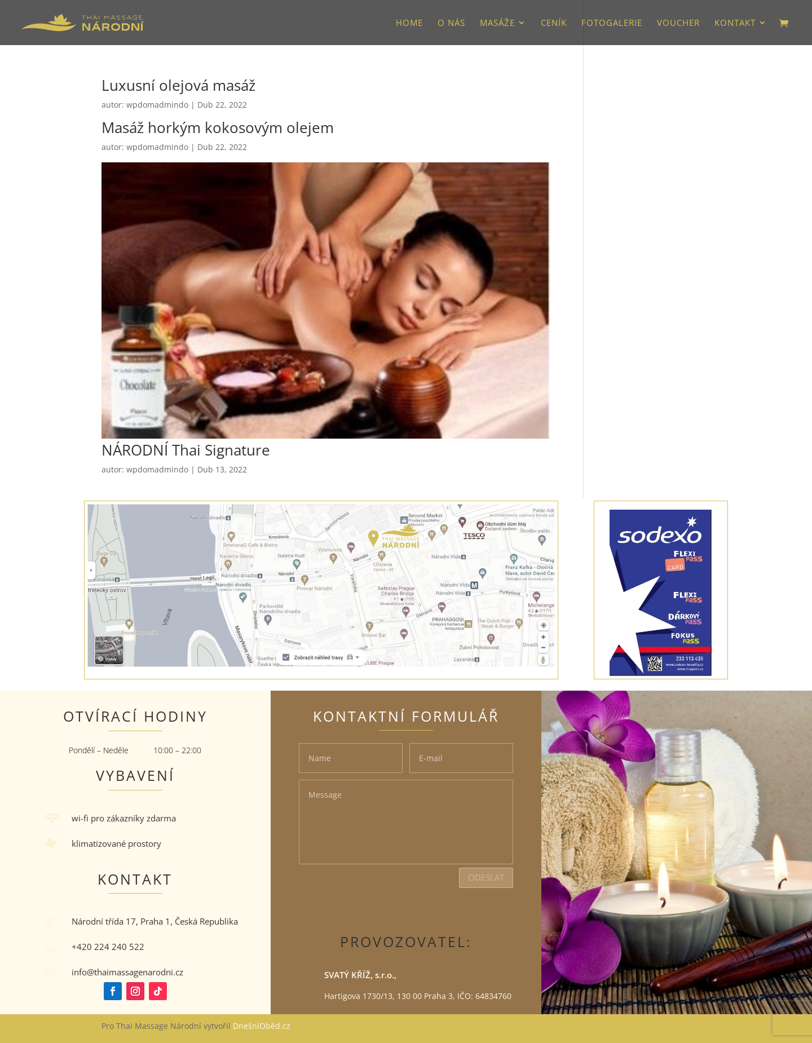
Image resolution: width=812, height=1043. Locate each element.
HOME (409, 23)
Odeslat (486, 877)
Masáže (497, 23)
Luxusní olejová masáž (178, 85)
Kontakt (735, 23)
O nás (451, 23)
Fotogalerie (611, 23)
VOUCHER (678, 23)
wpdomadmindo (157, 104)
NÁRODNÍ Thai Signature (186, 450)
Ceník (554, 23)
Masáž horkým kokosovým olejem (218, 127)
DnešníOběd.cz (263, 1025)
